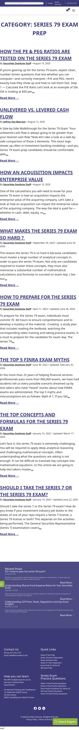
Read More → (9, 98)
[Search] (24, 3)
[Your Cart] (69, 10)
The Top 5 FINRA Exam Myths (34, 359)
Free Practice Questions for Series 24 (55, 688)
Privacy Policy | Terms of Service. (39, 719)
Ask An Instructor (58, 3)
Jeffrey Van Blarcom (14, 121)
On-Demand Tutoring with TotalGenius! (19, 689)
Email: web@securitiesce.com (16, 655)
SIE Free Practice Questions (52, 691)
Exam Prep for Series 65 (50, 665)
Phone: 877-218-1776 (12, 653)
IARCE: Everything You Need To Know (19, 697)
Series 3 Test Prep (48, 655)
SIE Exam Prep (46, 668)
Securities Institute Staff (17, 63)
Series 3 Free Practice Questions (53, 686)
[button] (67, 10)
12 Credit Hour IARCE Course (15, 692)
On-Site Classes (10, 695)
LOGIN (49, 3)
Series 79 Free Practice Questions (54, 694)
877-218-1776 (70, 3)
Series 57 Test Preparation (51, 663)
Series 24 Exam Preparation (52, 657)
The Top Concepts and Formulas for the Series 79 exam (34, 421)
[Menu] (73, 10)
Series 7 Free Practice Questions (53, 683)
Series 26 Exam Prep (49, 660)
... (33, 91)
